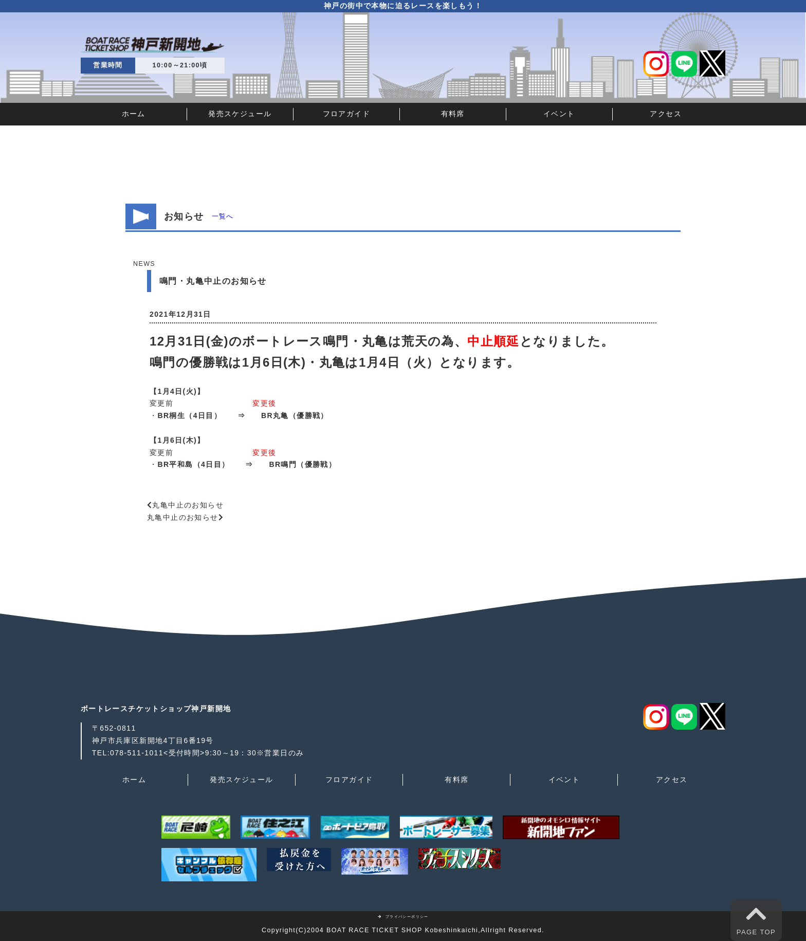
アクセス (666, 114)
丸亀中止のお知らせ (188, 505)
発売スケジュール (239, 114)
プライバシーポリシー (403, 916)
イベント (559, 114)
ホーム (133, 114)
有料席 (453, 114)
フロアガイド (346, 114)
